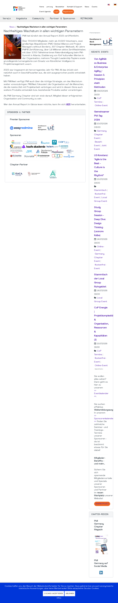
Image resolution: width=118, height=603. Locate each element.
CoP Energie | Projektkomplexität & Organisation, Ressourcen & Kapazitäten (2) (104, 324)
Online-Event (101, 106)
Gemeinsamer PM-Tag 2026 (101, 116)
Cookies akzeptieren (53, 593)
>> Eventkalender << (101, 393)
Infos (59, 598)
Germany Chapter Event (100, 134)
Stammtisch (100, 190)
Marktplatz (102, 504)
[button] (45, 112)
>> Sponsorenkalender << (104, 419)
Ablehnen (70, 593)
